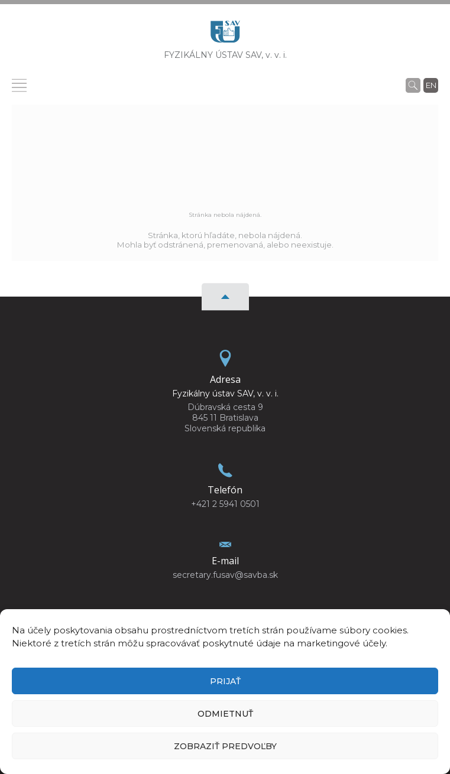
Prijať (225, 681)
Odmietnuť (225, 713)
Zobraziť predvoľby (225, 746)
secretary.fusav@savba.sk (225, 575)
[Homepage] (225, 35)
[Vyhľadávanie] (413, 85)
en (431, 85)
